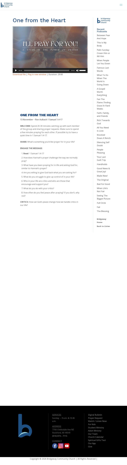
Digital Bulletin (95, 414)
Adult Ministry (94, 430)
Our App (92, 443)
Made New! (102, 175)
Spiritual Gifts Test (97, 440)
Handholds (102, 164)
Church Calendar (96, 437)
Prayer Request (95, 418)
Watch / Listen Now (97, 421)
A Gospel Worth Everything (102, 91)
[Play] (16, 70)
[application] (50, 70)
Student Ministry (96, 427)
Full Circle (101, 203)
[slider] (46, 70)
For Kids (92, 424)
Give (90, 446)
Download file (19, 74)
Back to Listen (103, 226)
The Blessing (103, 211)
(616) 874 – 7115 (59, 436)
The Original (103, 179)
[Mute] (77, 70)
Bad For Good (103, 184)
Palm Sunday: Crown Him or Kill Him (103, 53)
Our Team (93, 434)
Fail (98, 207)
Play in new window (37, 74)
